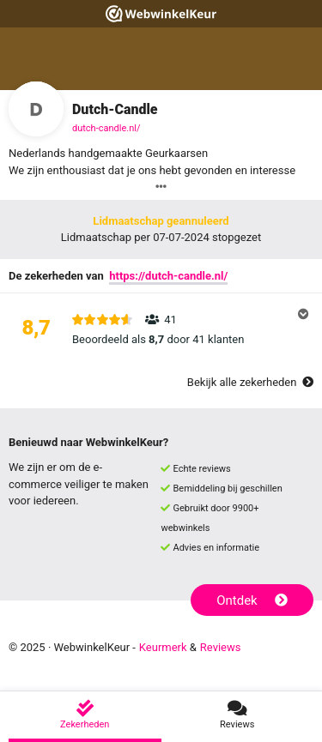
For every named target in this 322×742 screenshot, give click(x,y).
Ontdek (252, 600)
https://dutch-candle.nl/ (168, 275)
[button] (161, 329)
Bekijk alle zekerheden (250, 382)
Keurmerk (163, 647)
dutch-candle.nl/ (106, 128)
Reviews (220, 647)
